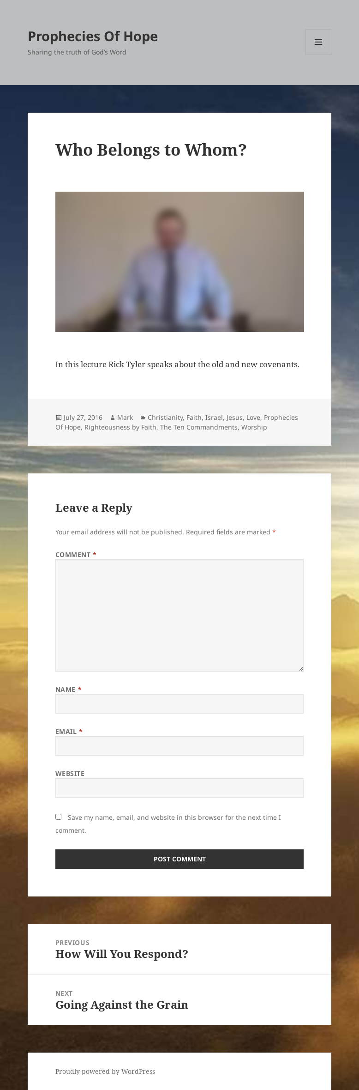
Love (253, 417)
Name (68, 689)
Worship (254, 427)
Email (69, 731)
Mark (125, 417)
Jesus (235, 417)
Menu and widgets (318, 54)
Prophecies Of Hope (93, 36)
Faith (194, 417)
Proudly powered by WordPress (105, 1071)
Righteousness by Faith (120, 427)
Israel (214, 417)
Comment (76, 554)
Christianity (165, 417)
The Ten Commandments (199, 427)
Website (70, 773)
